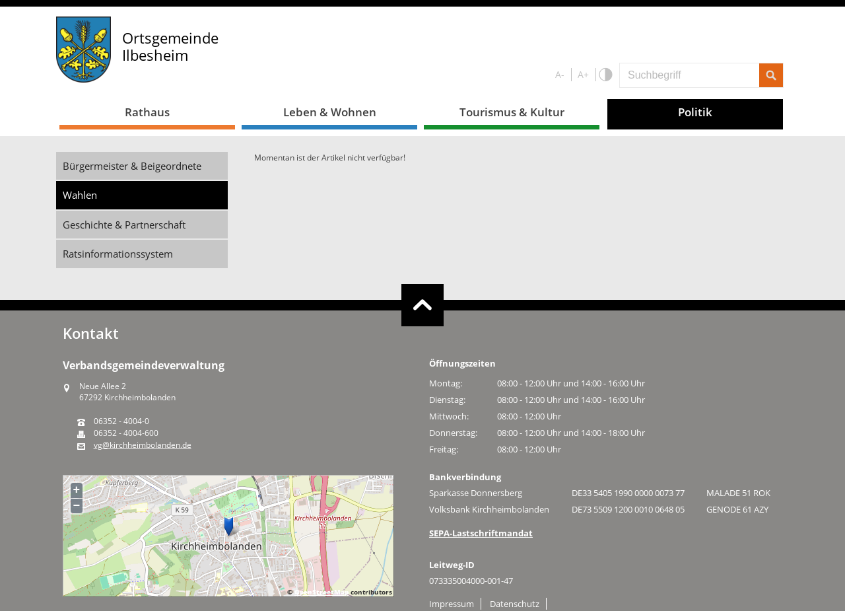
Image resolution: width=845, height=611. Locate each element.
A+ (583, 74)
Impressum (451, 604)
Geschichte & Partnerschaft (124, 224)
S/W (605, 75)
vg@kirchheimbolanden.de (142, 445)
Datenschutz (514, 604)
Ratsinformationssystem (118, 253)
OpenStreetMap (321, 591)
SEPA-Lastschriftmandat (481, 533)
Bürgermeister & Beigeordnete (132, 165)
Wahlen (80, 194)
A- (559, 74)
